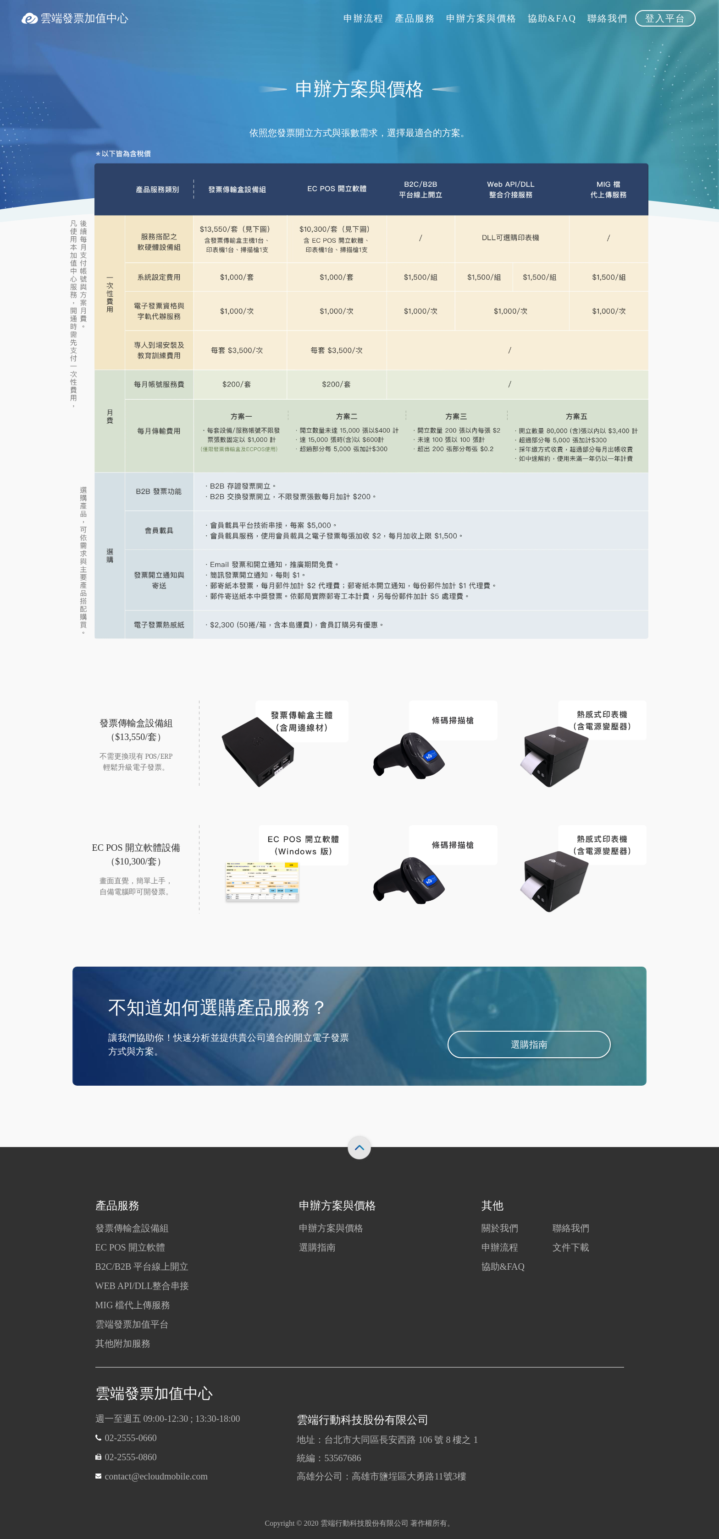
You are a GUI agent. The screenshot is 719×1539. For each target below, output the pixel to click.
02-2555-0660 (131, 1438)
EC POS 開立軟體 (130, 1247)
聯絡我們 (571, 1228)
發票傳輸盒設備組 (132, 1228)
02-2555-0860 (131, 1457)
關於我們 (499, 1228)
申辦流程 (499, 1247)
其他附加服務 (122, 1343)
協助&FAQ (503, 1267)
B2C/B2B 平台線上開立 (142, 1267)
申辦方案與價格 (331, 1228)
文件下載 (571, 1247)
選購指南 (529, 1047)
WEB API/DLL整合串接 (142, 1286)
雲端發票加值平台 (132, 1324)
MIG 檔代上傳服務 (133, 1305)
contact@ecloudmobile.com (156, 1476)
